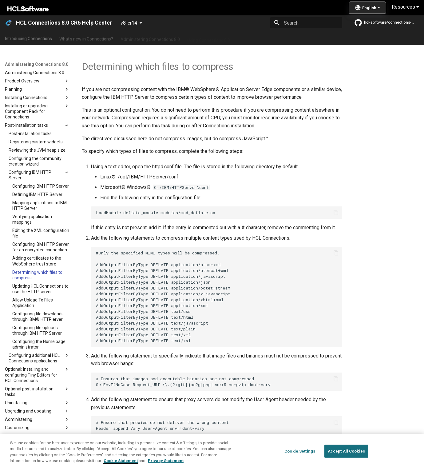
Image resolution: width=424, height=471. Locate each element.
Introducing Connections (28, 37)
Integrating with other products (267, 37)
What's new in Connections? (86, 37)
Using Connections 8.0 (208, 37)
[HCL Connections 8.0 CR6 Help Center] (8, 23)
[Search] (306, 22)
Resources (405, 7)
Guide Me (314, 37)
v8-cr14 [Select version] (129, 23)
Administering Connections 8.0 (150, 37)
